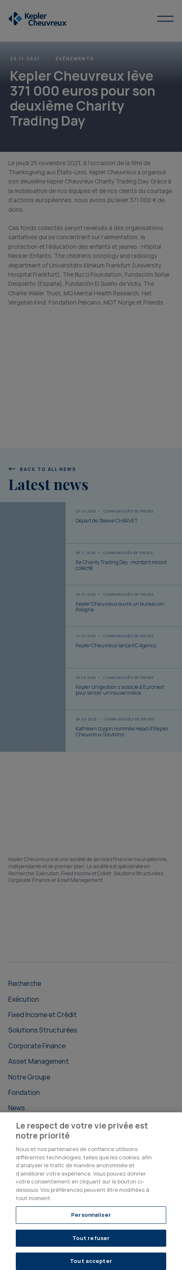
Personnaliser (91, 1218)
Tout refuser (91, 1241)
